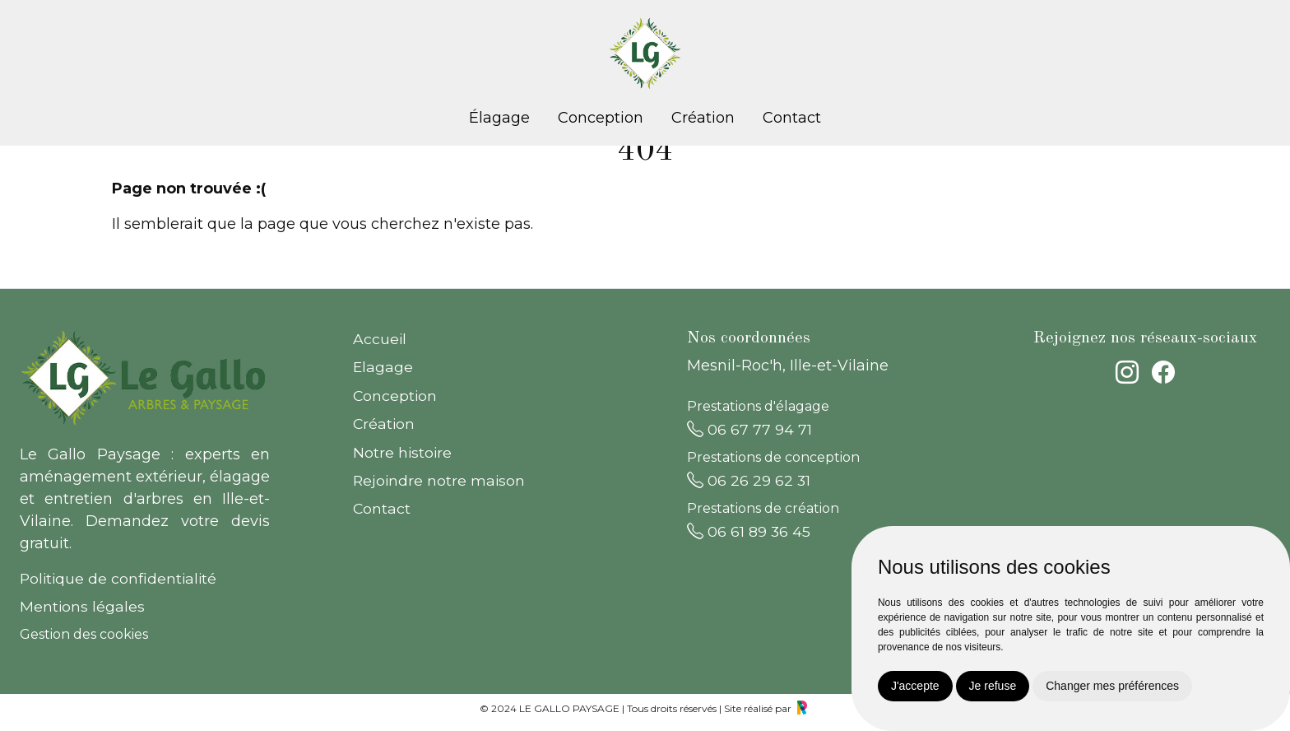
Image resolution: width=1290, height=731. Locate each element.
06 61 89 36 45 (748, 531)
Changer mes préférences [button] (1112, 685)
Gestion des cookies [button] (84, 634)
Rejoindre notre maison (439, 480)
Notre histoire (402, 452)
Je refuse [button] (993, 685)
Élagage (499, 118)
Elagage (383, 366)
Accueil (379, 338)
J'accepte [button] (915, 685)
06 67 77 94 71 (749, 429)
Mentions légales (82, 606)
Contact (792, 118)
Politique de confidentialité (118, 578)
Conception (600, 118)
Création (703, 118)
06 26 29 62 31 (748, 480)
